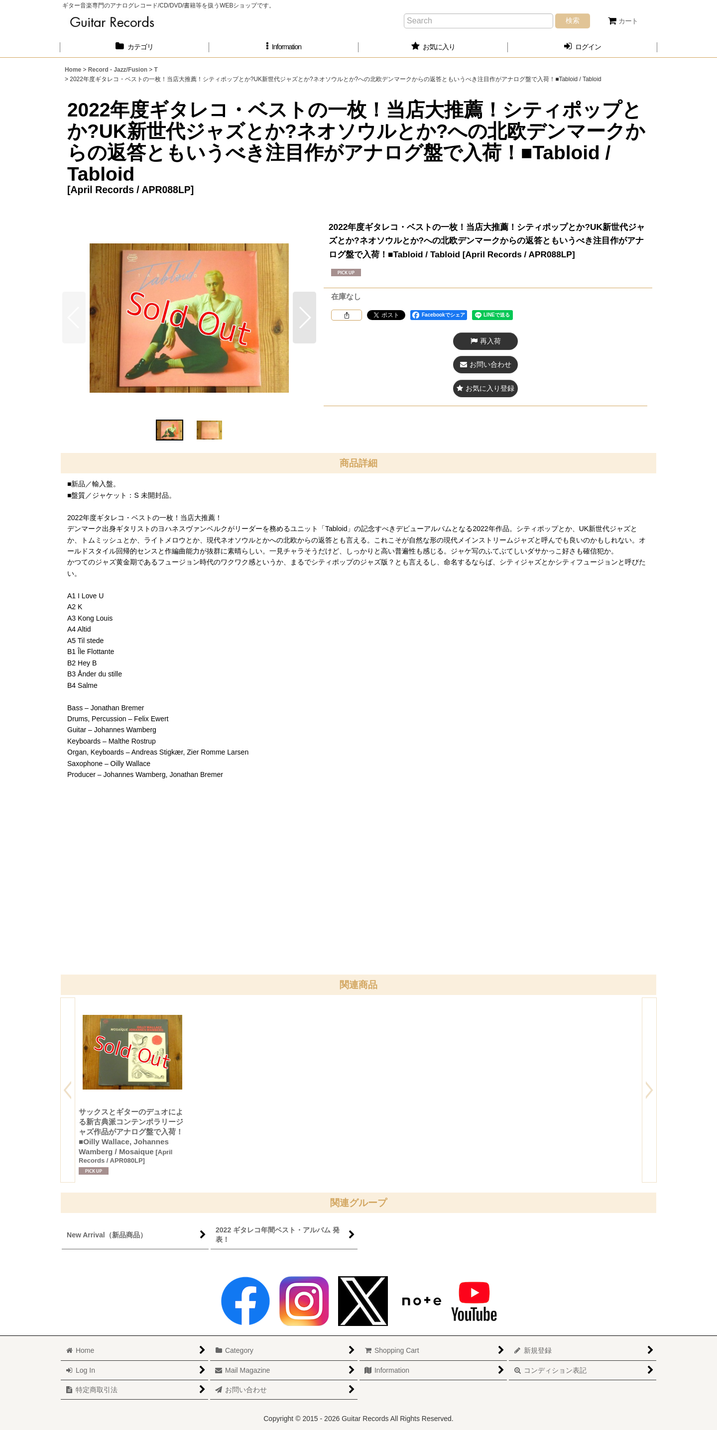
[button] (283, 47)
